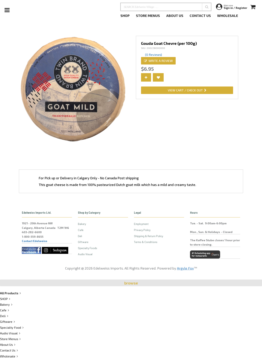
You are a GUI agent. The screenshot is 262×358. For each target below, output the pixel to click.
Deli (80, 236)
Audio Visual (85, 254)
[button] (206, 7)
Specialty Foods (87, 248)
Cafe (80, 230)
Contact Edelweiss (34, 241)
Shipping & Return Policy (148, 236)
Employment (141, 223)
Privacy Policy (142, 230)
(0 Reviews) (153, 54)
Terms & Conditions (145, 242)
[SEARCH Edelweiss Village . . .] (165, 7)
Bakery (82, 223)
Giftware (83, 242)
